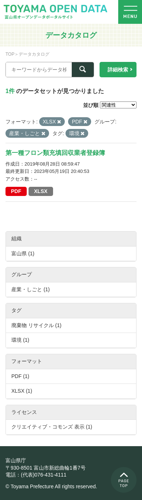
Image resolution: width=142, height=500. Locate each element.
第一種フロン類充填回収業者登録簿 (55, 152)
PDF (16, 191)
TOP (9, 54)
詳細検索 (118, 70)
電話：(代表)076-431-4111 (36, 475)
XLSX (41, 191)
